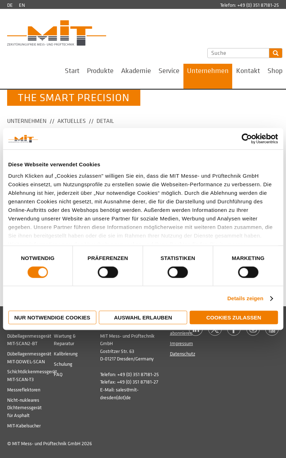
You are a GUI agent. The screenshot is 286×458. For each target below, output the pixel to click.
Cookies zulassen (233, 318)
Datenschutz (182, 353)
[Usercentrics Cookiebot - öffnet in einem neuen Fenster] (246, 138)
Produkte (100, 71)
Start (72, 71)
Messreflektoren (23, 389)
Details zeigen (245, 298)
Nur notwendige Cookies (52, 318)
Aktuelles (71, 121)
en (22, 5)
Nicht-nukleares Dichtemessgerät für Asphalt (24, 408)
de (10, 5)
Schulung (63, 364)
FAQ (58, 374)
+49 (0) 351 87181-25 (258, 5)
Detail (105, 121)
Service (169, 71)
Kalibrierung (66, 353)
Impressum (181, 343)
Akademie (136, 71)
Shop (274, 71)
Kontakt (248, 71)
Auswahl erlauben (143, 318)
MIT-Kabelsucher (24, 425)
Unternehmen (208, 71)
